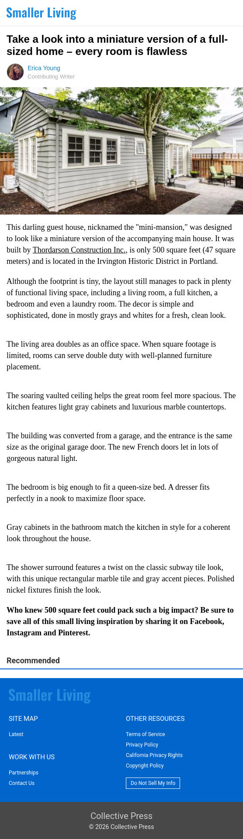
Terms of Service (145, 734)
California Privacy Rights (154, 755)
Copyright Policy (144, 766)
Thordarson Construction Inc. (79, 250)
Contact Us (22, 783)
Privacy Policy (142, 745)
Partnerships (23, 773)
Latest (16, 734)
